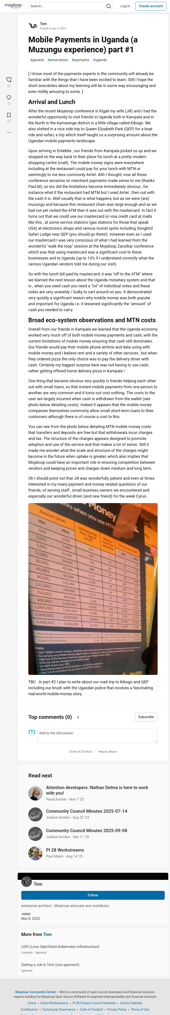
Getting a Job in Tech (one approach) (92, 968)
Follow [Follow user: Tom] (93, 895)
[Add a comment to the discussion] (97, 736)
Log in (125, 6)
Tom (43, 24)
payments (80, 60)
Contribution (29, 1009)
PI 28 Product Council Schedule (94, 1003)
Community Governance (58, 1009)
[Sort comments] (78, 717)
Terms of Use (140, 1009)
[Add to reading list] (9, 117)
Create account (151, 6)
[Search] (108, 6)
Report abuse (108, 751)
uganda (100, 60)
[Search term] (70, 6)
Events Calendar (131, 1003)
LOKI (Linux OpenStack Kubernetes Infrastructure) (92, 950)
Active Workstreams (54, 1003)
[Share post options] (8, 132)
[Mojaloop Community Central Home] (13, 6)
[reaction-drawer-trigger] (9, 82)
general (37, 60)
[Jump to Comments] (9, 100)
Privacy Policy (116, 1009)
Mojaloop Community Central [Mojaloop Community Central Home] (35, 992)
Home (32, 1003)
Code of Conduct (80, 751)
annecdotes (57, 60)
